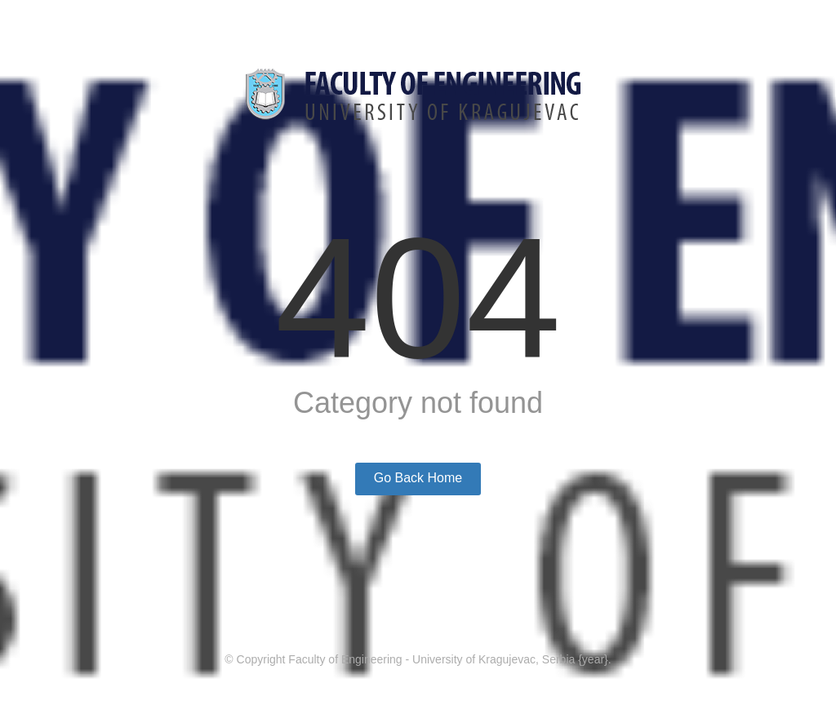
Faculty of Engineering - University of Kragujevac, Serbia (431, 659)
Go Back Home (418, 478)
